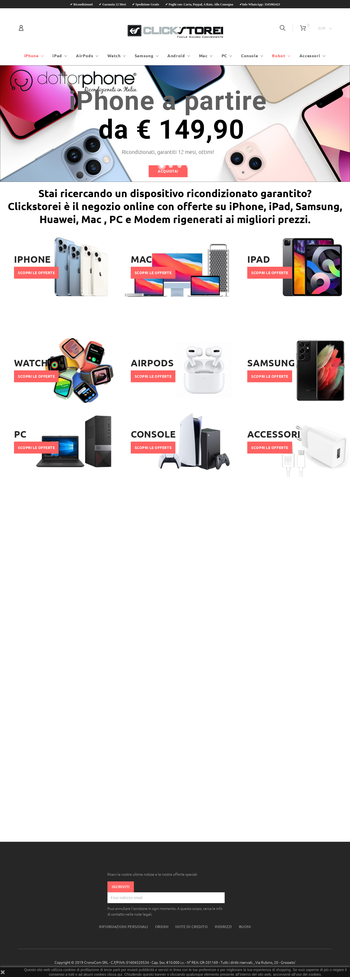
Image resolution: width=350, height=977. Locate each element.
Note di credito (191, 927)
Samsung (144, 55)
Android (176, 55)
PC (224, 55)
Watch (114, 55)
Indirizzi (223, 927)
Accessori (309, 55)
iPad (57, 55)
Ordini (161, 927)
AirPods (84, 55)
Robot (278, 55)
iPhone (31, 55)
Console (249, 55)
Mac (203, 55)
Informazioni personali (123, 927)
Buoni (245, 927)
